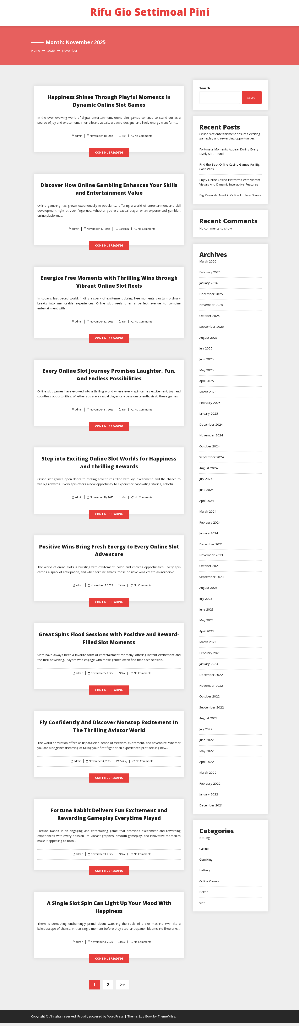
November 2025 (211, 305)
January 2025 (208, 413)
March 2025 (207, 392)
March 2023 (207, 642)
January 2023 (208, 664)
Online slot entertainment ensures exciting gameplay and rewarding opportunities (229, 136)
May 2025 (206, 370)
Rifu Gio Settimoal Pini (149, 12)
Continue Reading (109, 152)
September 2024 (211, 457)
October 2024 (209, 446)
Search (204, 88)
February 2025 (210, 403)
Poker (203, 892)
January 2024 (208, 533)
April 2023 (206, 631)
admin (78, 136)
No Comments (144, 136)
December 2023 (211, 544)
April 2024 (206, 500)
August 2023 (208, 587)
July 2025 (205, 348)
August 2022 (208, 718)
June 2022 (206, 740)
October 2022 (209, 696)
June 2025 (206, 359)
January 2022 (208, 794)
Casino (204, 848)
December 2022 (211, 675)
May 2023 (206, 620)
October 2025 (209, 316)
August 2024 (208, 468)
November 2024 (211, 435)
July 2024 (205, 479)
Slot (123, 135)
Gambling (124, 229)
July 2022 (205, 729)
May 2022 (206, 751)
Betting (123, 763)
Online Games (209, 881)
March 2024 (207, 511)
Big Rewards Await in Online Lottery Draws (230, 195)
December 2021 (211, 805)
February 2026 (210, 272)
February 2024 (210, 522)
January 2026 (208, 283)
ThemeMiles (166, 1019)
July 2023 (205, 598)
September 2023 (211, 577)
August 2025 (208, 337)
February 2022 (210, 783)
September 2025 (211, 326)
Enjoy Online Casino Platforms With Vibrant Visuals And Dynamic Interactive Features (229, 182)
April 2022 (206, 762)
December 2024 (211, 424)
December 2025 (211, 294)
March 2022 (207, 772)
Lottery (204, 870)
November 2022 (211, 685)
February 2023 (210, 653)
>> (122, 988)
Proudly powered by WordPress (101, 1019)
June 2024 (206, 489)
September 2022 (211, 707)
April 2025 (206, 381)
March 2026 (207, 261)
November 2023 (211, 555)
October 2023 (209, 566)
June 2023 (206, 609)
